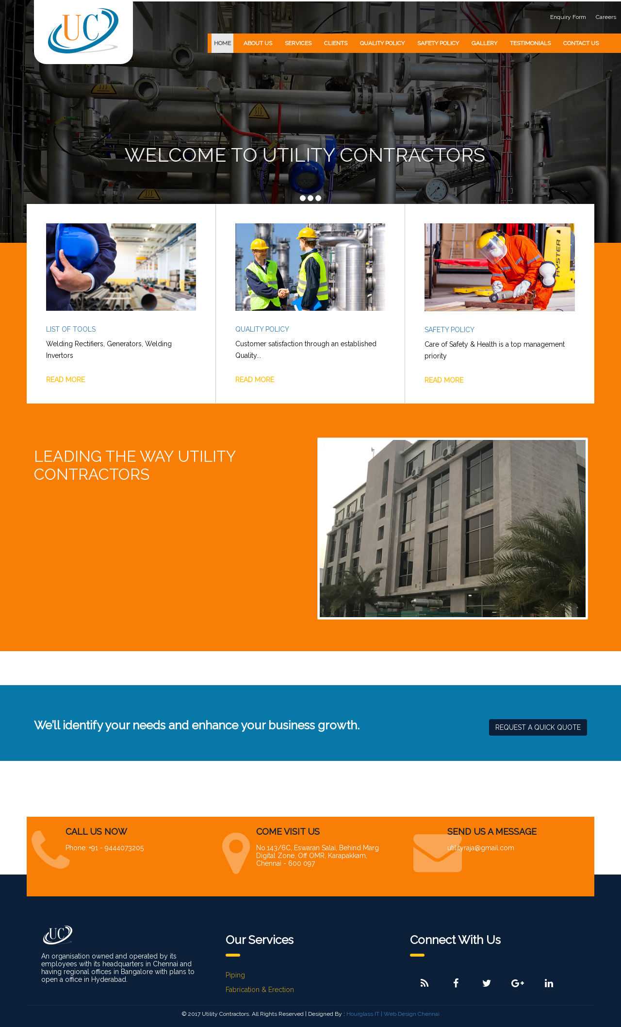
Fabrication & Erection (260, 989)
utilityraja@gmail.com (480, 848)
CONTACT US (581, 43)
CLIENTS (335, 43)
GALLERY (484, 43)
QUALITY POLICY (382, 43)
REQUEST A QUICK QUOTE (538, 727)
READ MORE (65, 380)
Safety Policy (449, 330)
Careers (606, 17)
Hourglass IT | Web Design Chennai (393, 1013)
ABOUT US (258, 43)
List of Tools (71, 329)
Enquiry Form (568, 17)
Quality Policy (262, 329)
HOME (222, 43)
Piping (235, 975)
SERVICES (298, 43)
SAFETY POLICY (438, 43)
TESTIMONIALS (530, 43)
